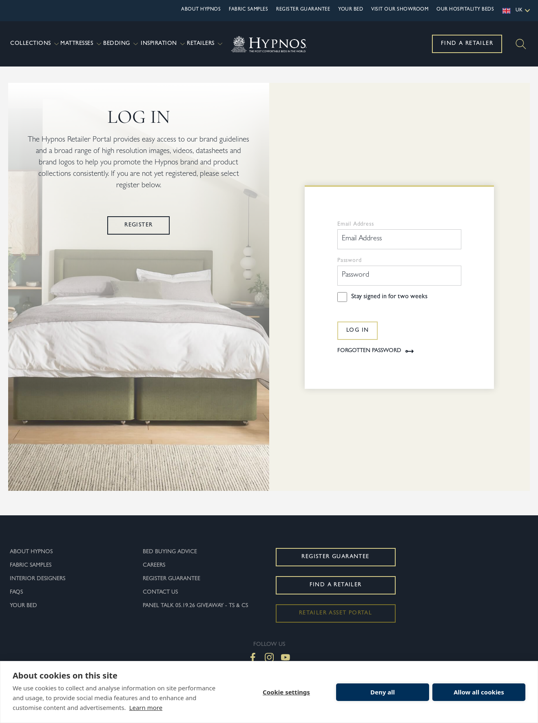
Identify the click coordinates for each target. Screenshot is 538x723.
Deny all (382, 692)
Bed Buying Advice (170, 560)
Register (138, 233)
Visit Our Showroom (399, 9)
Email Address (355, 232)
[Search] (521, 44)
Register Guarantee (303, 9)
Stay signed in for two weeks (389, 305)
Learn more (146, 707)
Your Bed (350, 9)
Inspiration (163, 44)
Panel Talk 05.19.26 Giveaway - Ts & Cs (195, 614)
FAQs (16, 600)
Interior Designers (37, 587)
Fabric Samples (248, 9)
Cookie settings (286, 692)
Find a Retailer (467, 44)
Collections (34, 44)
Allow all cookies (479, 692)
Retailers (205, 44)
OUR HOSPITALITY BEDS (465, 9)
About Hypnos (201, 9)
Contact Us (160, 600)
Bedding (121, 44)
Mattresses (80, 44)
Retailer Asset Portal (335, 621)
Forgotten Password (375, 359)
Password (349, 269)
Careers (154, 574)
